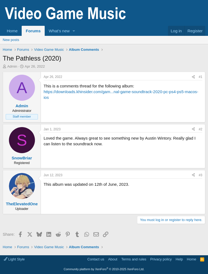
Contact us (95, 259)
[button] (74, 31)
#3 (200, 175)
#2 (200, 129)
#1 (200, 77)
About (112, 259)
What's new (59, 31)
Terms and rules (133, 259)
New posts (11, 40)
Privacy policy (161, 259)
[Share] (193, 77)
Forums (33, 31)
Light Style (14, 259)
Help (179, 259)
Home (12, 31)
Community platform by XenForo (104, 269)
